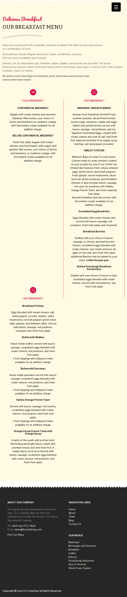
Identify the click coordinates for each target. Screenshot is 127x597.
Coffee (72, 553)
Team (72, 516)
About (72, 513)
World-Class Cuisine (79, 568)
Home (72, 509)
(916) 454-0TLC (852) (24, 525)
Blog (71, 520)
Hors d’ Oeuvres (77, 564)
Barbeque (73, 542)
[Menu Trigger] (116, 7)
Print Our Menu (15, 534)
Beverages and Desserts (82, 546)
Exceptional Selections (81, 560)
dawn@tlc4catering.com (28, 529)
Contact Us (75, 524)
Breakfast (73, 549)
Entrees (72, 557)
